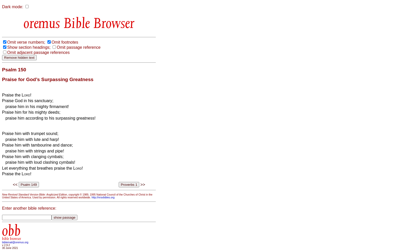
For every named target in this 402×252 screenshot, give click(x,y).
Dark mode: (12, 7)
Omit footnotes (65, 42)
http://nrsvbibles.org (103, 197)
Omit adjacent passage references (38, 52)
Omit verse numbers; (26, 42)
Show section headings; (29, 47)
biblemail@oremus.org (15, 242)
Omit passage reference (78, 47)
